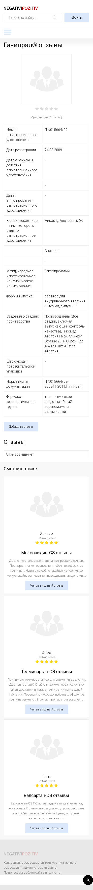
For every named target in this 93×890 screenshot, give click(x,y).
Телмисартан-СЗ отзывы (46, 671)
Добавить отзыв (21, 426)
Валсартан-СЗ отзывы (46, 795)
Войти (77, 17)
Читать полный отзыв (46, 585)
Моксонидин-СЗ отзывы (46, 552)
